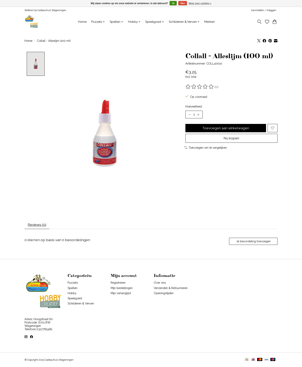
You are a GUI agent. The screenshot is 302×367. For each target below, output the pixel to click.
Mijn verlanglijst (121, 293)
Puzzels (73, 283)
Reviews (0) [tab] (37, 225)
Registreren (118, 283)
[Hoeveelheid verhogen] (198, 114)
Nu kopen (231, 139)
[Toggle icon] (259, 21)
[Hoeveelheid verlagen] (190, 114)
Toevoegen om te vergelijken (205, 148)
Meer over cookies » (200, 3)
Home (82, 22)
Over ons (160, 283)
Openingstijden (164, 293)
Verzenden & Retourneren (171, 288)
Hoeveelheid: (193, 106)
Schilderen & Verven (81, 304)
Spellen (72, 288)
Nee (182, 3)
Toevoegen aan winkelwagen (225, 128)
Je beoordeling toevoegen (253, 241)
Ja (173, 3)
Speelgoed (75, 298)
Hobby (72, 293)
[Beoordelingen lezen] (199, 86)
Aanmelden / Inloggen (263, 10)
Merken (209, 22)
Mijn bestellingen (122, 288)
